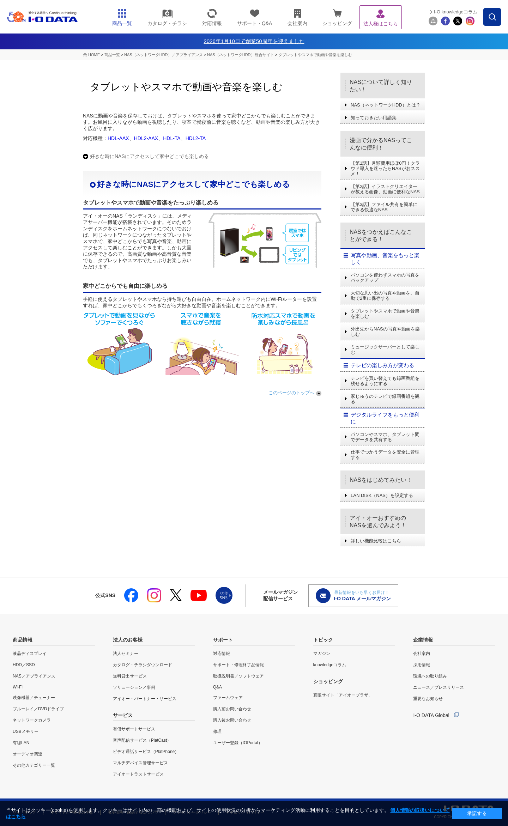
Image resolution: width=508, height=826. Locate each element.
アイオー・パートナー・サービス (144, 698)
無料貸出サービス (130, 676)
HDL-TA (172, 138)
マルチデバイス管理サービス (140, 762)
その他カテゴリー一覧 (34, 765)
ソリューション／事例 (134, 687)
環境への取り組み (430, 676)
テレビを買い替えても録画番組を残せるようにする (385, 381)
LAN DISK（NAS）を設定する (382, 495)
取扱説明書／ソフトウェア (238, 676)
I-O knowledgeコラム (455, 11)
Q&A (217, 687)
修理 (217, 731)
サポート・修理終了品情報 (238, 664)
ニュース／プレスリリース (438, 687)
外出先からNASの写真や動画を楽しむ (385, 331)
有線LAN (21, 742)
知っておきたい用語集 (374, 117)
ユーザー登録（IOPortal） (237, 742)
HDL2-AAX (146, 138)
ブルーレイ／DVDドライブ (38, 708)
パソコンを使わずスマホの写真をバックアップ (385, 277)
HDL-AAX (118, 138)
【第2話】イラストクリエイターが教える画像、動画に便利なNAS (385, 189)
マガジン (321, 653)
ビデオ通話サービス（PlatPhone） (146, 751)
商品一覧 (112, 55)
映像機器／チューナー (34, 697)
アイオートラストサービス (138, 774)
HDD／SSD (24, 664)
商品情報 (22, 640)
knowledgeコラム (329, 664)
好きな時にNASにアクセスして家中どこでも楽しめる (149, 156)
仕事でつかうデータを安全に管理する (385, 454)
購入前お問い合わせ (232, 708)
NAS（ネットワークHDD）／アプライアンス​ (163, 55)
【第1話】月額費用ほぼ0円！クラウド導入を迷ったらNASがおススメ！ (385, 168)
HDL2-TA (196, 138)
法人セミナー (125, 653)
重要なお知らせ (428, 698)
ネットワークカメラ (32, 720)
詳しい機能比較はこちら (376, 540)
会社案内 (421, 653)
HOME (94, 55)
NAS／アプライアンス (34, 676)
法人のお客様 (128, 640)
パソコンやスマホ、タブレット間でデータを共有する (385, 437)
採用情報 (421, 664)
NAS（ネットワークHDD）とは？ (386, 105)
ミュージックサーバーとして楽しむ (385, 349)
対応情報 (221, 653)
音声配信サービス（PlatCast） (142, 740)
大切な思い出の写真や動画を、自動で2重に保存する (385, 295)
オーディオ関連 (27, 754)
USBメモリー (25, 731)
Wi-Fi (18, 687)
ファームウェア (228, 697)
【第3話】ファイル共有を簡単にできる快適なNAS (384, 207)
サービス (123, 715)
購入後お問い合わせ (232, 720)
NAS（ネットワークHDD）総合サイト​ (240, 55)
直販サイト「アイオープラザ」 (343, 695)
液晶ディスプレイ (30, 653)
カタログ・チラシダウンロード (142, 664)
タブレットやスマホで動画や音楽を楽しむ (315, 55)
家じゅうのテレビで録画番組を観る (385, 399)
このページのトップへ (291, 392)
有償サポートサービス (134, 729)
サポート (223, 640)
